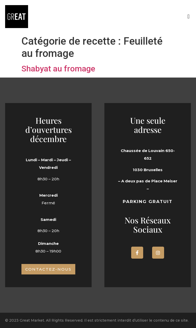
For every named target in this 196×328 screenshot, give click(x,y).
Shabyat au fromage (58, 68)
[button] (188, 16)
